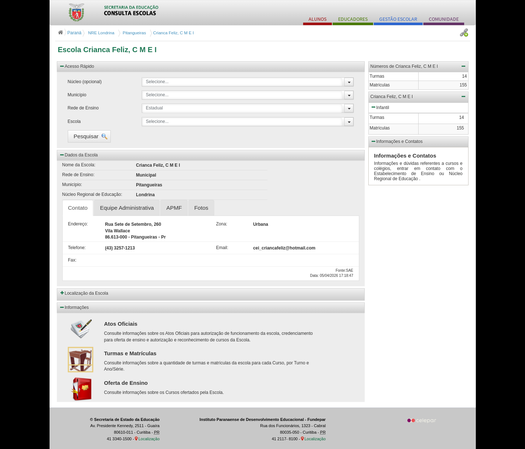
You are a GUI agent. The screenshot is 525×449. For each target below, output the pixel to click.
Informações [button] (74, 307)
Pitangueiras (133, 33)
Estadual (154, 108)
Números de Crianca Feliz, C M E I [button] (418, 66)
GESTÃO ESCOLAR (398, 19)
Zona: (221, 224)
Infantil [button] (380, 107)
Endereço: (78, 224)
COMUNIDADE (444, 19)
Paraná (70, 32)
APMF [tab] (174, 208)
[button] (89, 136)
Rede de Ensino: (78, 174)
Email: (222, 247)
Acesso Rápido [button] (76, 66)
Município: (72, 184)
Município (77, 94)
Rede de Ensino (83, 108)
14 (461, 117)
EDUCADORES (353, 19)
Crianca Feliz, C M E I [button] (418, 96)
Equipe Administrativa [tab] (127, 208)
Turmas (377, 117)
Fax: (72, 260)
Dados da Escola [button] (78, 155)
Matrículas (380, 128)
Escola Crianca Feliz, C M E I (107, 50)
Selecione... (157, 81)
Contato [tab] (78, 208)
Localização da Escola (86, 293)
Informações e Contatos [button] (397, 141)
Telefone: (77, 247)
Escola (74, 121)
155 (460, 128)
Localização (149, 439)
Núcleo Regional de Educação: (92, 194)
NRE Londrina (100, 33)
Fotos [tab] (201, 208)
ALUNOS (317, 19)
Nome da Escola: (78, 164)
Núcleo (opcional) (85, 81)
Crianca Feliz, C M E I (173, 33)
